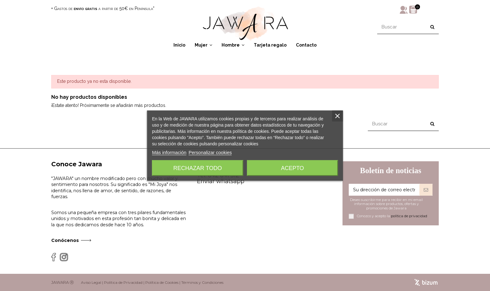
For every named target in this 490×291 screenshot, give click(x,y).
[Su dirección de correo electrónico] (384, 190)
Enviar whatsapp (220, 181)
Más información (169, 152)
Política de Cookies (161, 282)
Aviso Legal (91, 282)
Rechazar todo (197, 168)
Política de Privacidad (123, 282)
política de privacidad (409, 216)
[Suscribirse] (425, 190)
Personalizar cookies (210, 152)
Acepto (292, 168)
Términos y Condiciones (202, 282)
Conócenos (65, 240)
